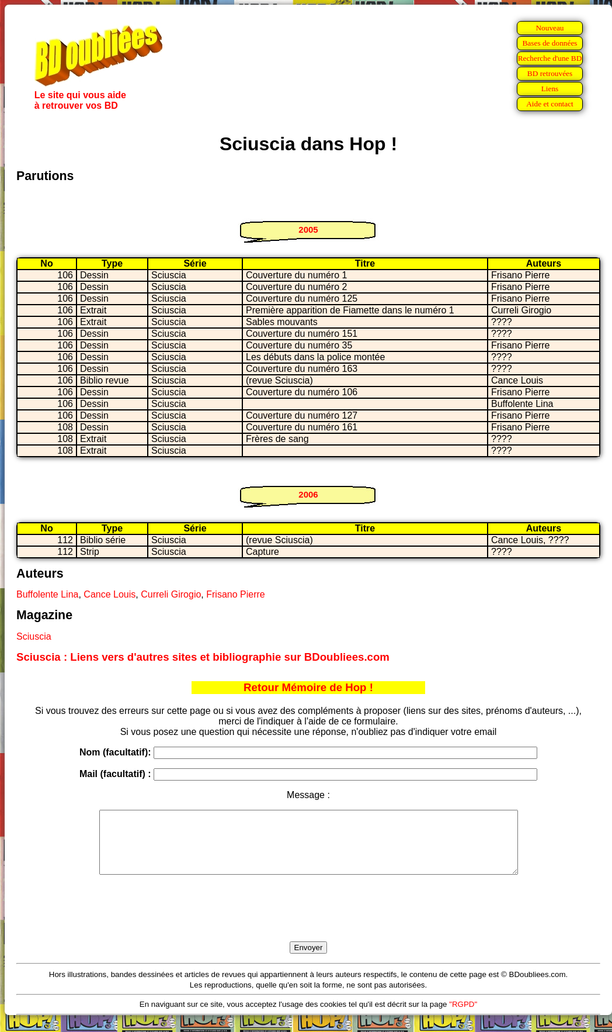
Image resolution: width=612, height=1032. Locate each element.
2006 (308, 494)
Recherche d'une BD (550, 58)
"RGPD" (463, 1016)
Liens (550, 88)
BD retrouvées (549, 73)
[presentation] (308, 921)
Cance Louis (109, 594)
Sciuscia (33, 636)
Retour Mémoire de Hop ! (308, 687)
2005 (308, 229)
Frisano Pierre (235, 594)
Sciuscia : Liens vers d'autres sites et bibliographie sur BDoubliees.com (203, 657)
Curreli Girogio (171, 594)
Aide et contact (549, 103)
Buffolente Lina (47, 594)
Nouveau (550, 27)
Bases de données (549, 43)
